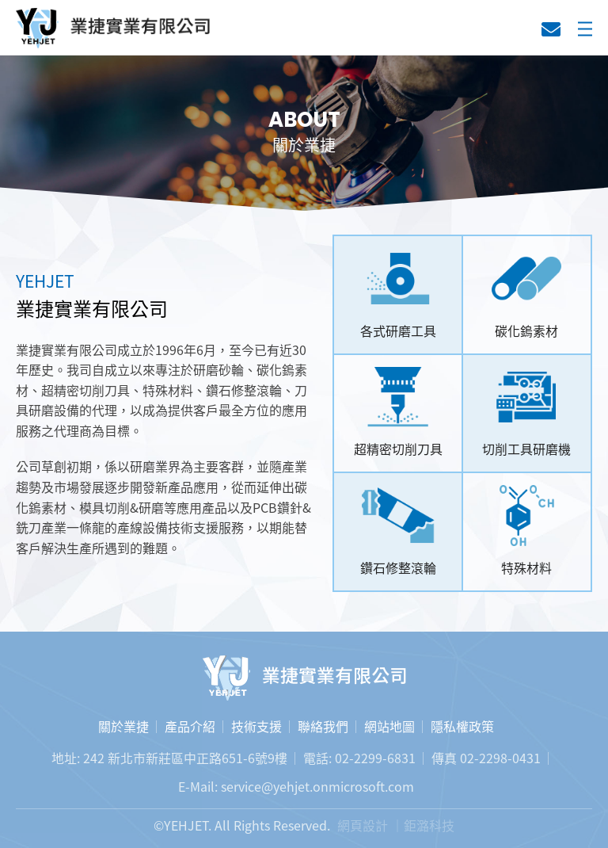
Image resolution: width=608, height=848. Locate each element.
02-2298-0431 (500, 757)
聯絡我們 (551, 29)
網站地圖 (389, 725)
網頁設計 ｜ (370, 825)
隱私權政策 (462, 725)
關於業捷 (123, 725)
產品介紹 (190, 725)
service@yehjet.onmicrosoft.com (317, 786)
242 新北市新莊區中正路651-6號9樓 (185, 757)
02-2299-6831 (375, 757)
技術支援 (256, 725)
